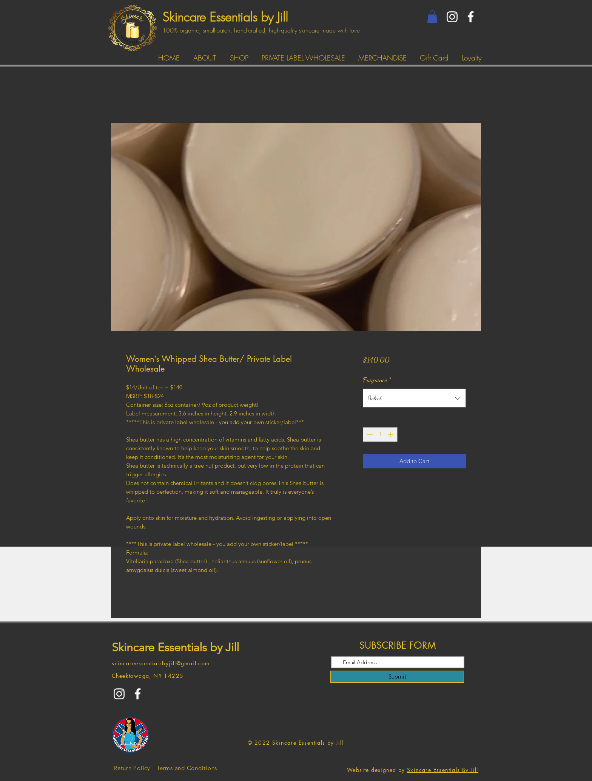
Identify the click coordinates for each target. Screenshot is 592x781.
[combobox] (414, 398)
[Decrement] (369, 435)
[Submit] (397, 677)
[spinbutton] (380, 435)
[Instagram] (452, 16)
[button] (432, 16)
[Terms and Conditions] (187, 768)
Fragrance (377, 379)
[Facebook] (470, 16)
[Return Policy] (132, 768)
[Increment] (391, 435)
